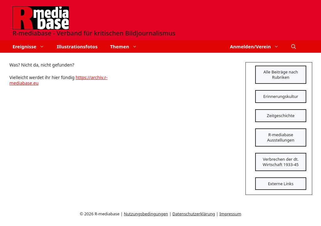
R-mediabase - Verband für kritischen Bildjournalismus (94, 33)
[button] (293, 46)
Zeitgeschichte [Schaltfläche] (280, 115)
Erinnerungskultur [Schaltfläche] (280, 96)
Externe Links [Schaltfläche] (281, 183)
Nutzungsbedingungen (146, 214)
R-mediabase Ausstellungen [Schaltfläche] (280, 137)
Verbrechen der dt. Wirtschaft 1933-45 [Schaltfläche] (281, 161)
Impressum (230, 214)
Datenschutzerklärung (193, 214)
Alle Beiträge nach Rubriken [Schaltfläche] (280, 74)
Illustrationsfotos (77, 46)
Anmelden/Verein (257, 46)
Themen (126, 46)
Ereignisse (31, 46)
